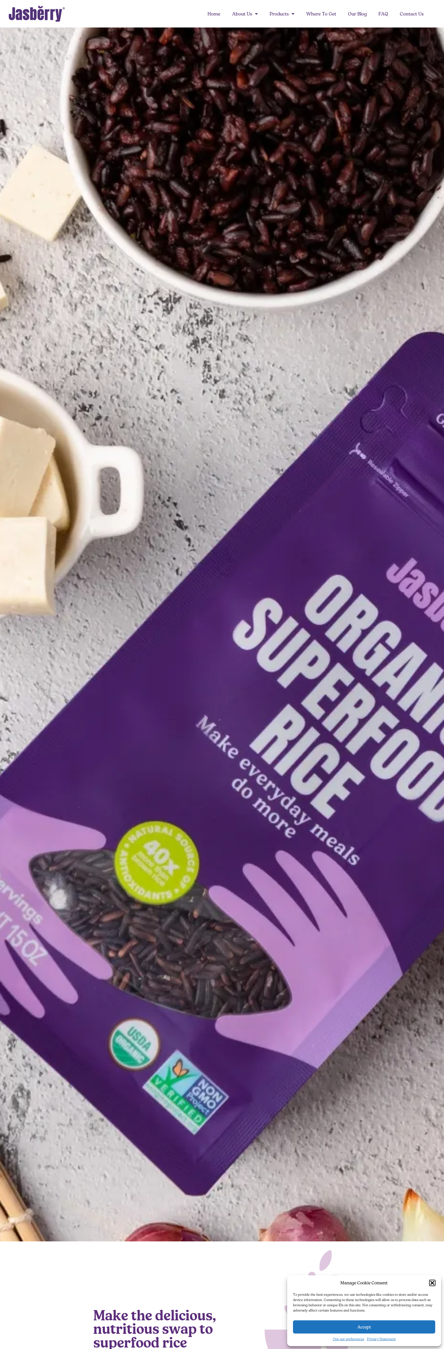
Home (214, 14)
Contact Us (412, 14)
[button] (432, 1283)
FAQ (383, 14)
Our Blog (357, 14)
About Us (245, 13)
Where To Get (321, 14)
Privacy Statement (381, 1339)
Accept (364, 1327)
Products (282, 13)
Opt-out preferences (348, 1339)
